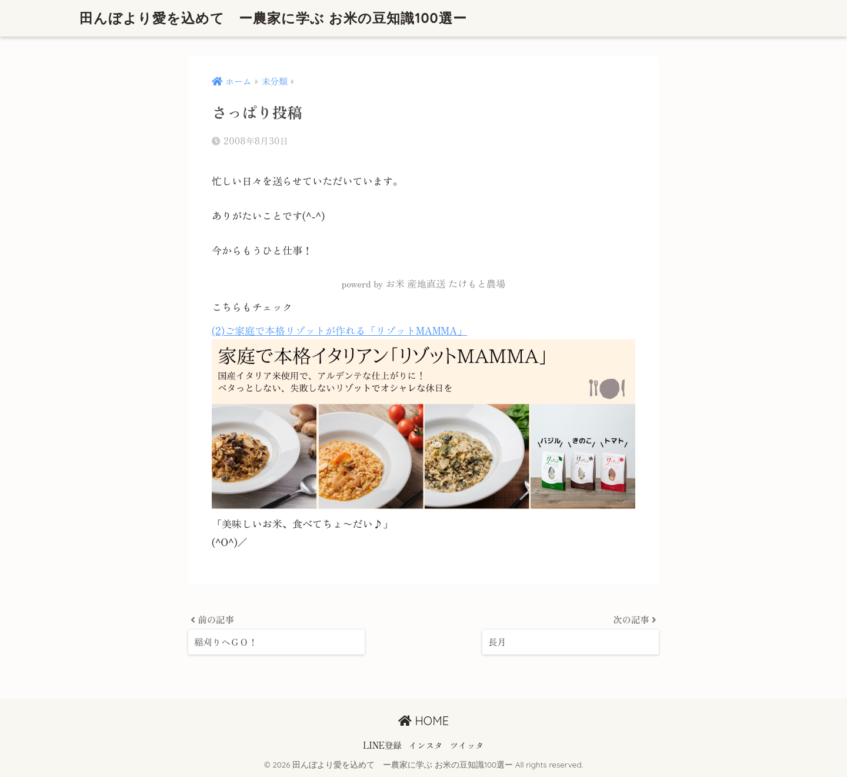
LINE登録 (382, 745)
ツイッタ (467, 745)
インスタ (426, 745)
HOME (423, 720)
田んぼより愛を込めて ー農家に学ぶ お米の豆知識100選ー (273, 18)
